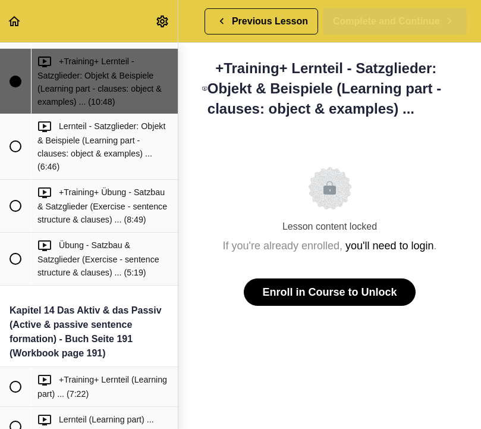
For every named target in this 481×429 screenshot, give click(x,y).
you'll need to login (389, 246)
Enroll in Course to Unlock (329, 292)
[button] (15, 21)
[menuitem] (163, 21)
